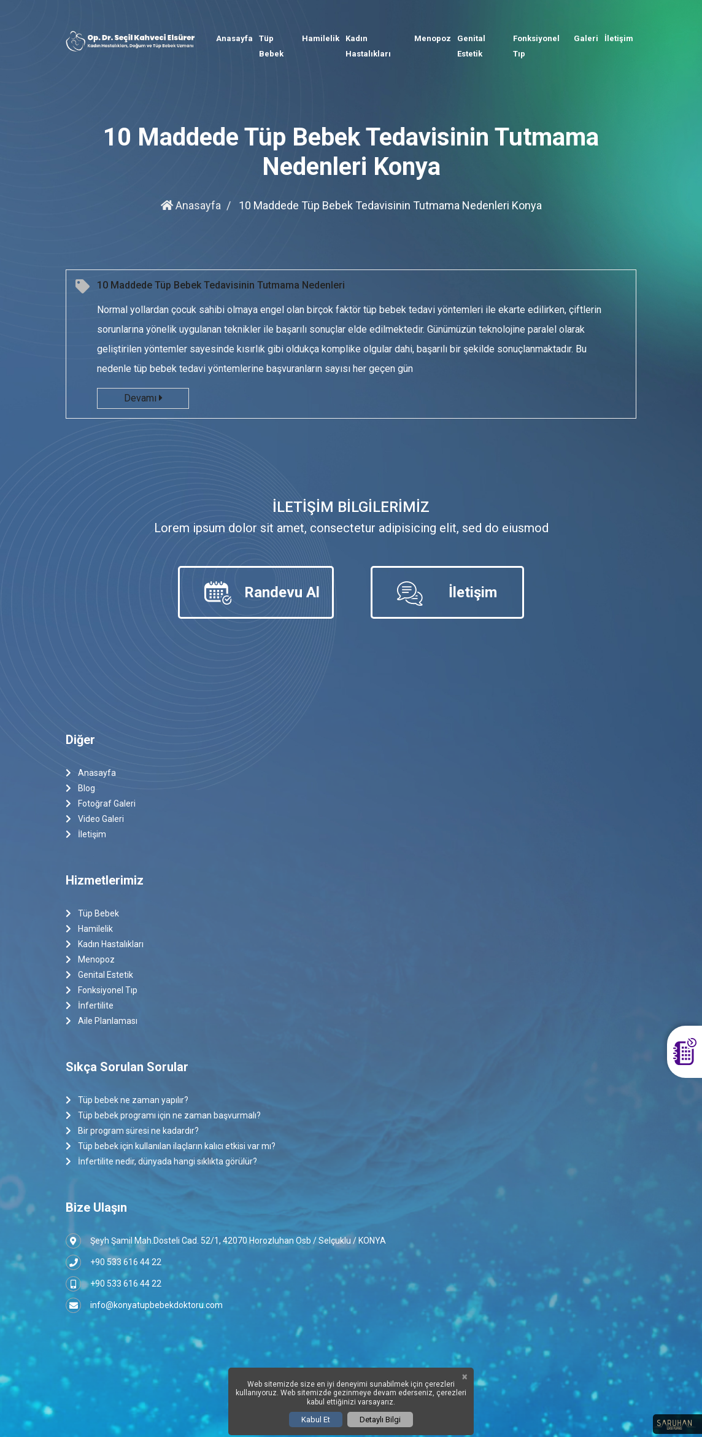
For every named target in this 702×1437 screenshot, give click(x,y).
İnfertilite (90, 1005)
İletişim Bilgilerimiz (351, 507)
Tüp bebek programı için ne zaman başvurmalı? (163, 1115)
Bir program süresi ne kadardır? (132, 1131)
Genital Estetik (471, 46)
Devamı (143, 398)
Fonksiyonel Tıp (536, 46)
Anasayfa (234, 38)
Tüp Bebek (271, 46)
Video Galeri (95, 819)
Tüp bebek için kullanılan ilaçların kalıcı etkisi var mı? (171, 1146)
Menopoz (432, 38)
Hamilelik (320, 38)
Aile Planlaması (101, 1021)
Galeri (586, 38)
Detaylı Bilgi (380, 1419)
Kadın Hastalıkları (368, 46)
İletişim (618, 38)
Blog (80, 788)
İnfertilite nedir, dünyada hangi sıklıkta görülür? (161, 1161)
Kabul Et (315, 1419)
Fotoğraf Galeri (101, 803)
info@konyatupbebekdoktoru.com (144, 1305)
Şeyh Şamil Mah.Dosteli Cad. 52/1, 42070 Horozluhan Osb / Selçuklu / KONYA (226, 1241)
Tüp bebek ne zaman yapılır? (127, 1100)
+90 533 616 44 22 (113, 1262)
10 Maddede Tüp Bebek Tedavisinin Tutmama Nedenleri (221, 285)
